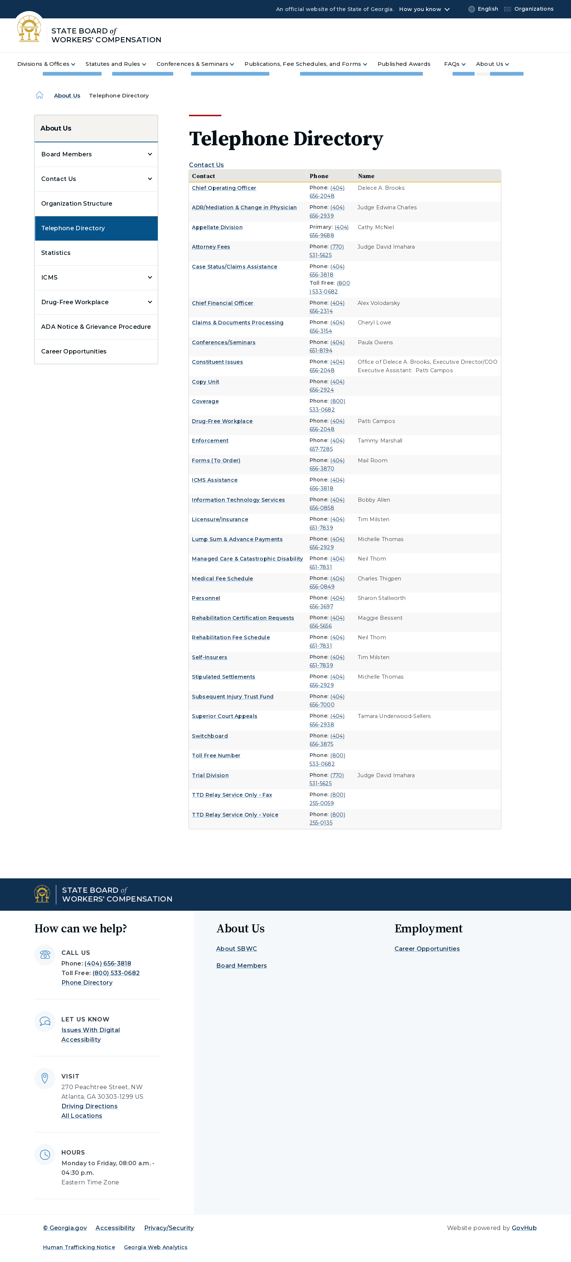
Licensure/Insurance (220, 519)
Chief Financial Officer (222, 303)
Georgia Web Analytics (156, 1247)
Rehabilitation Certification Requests (243, 618)
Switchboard (210, 736)
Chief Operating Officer (224, 188)
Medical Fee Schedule (222, 578)
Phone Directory (87, 982)
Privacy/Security (169, 1227)
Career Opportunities (74, 351)
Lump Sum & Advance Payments (237, 539)
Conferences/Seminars (224, 342)
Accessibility (115, 1227)
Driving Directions (89, 1106)
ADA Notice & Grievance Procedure (96, 326)
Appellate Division (217, 227)
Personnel (206, 598)
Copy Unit (205, 381)
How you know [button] (420, 9)
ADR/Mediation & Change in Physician (244, 207)
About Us (67, 95)
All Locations (81, 1115)
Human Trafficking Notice (79, 1247)
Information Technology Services (238, 500)
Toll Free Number (216, 755)
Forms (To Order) (216, 460)
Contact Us (58, 178)
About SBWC (236, 948)
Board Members (66, 154)
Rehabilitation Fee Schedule (231, 637)
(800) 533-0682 (116, 973)
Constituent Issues (217, 362)
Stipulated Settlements (223, 676)
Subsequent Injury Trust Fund (233, 696)
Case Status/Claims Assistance (234, 266)
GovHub (524, 1227)
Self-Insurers (209, 657)
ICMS (49, 277)
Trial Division (210, 775)
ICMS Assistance (215, 480)
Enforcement (210, 440)
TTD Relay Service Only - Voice (235, 814)
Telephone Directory (73, 228)
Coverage (205, 401)
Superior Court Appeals (224, 716)
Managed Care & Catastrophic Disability (247, 558)
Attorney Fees (211, 246)
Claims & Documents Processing (237, 322)
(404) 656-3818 (108, 963)
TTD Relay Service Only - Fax (232, 795)
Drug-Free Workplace (74, 302)
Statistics (56, 252)
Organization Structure (76, 203)
